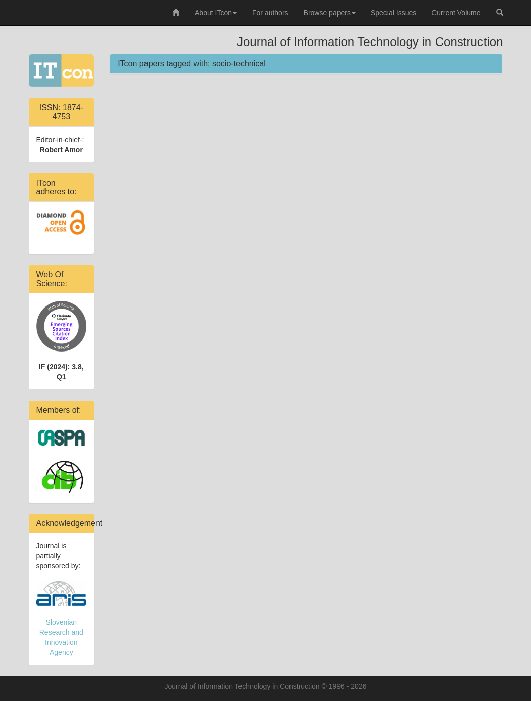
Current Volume (455, 13)
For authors (270, 13)
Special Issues (393, 13)
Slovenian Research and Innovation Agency (61, 618)
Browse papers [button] (330, 13)
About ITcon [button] (216, 13)
